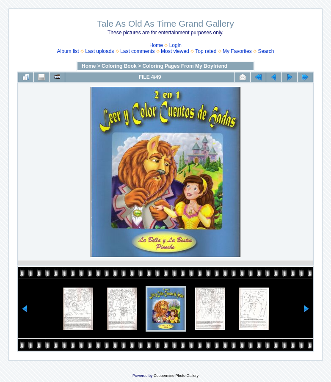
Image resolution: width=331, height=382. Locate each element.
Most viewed (175, 51)
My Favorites (237, 51)
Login (175, 45)
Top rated (205, 51)
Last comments (137, 51)
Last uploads (99, 51)
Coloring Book (119, 66)
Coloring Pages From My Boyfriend (184, 66)
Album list (68, 51)
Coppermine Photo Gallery (176, 376)
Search (266, 51)
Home (156, 45)
